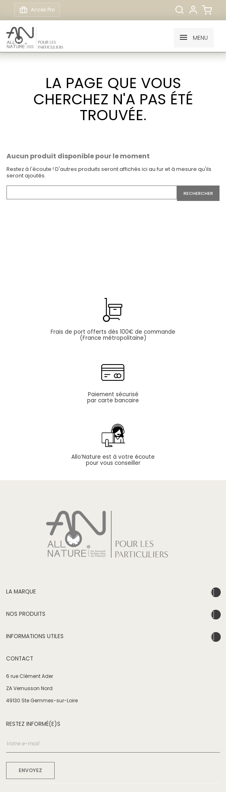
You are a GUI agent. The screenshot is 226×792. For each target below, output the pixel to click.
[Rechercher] (179, 10)
